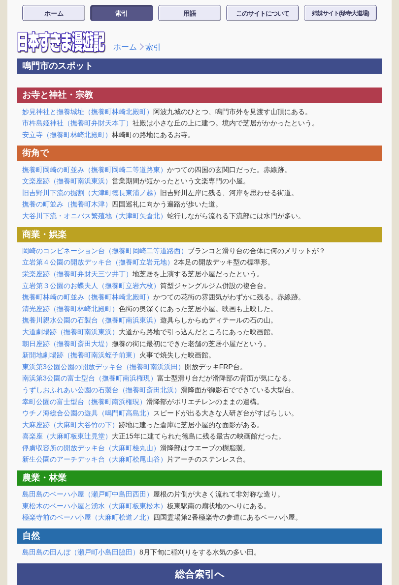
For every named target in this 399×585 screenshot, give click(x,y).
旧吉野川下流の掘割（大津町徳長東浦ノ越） (91, 193)
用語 (189, 13)
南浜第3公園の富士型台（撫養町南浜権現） (89, 378)
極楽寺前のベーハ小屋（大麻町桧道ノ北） (87, 517)
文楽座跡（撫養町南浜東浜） (67, 181)
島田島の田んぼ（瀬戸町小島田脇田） (80, 552)
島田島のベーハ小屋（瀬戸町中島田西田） (87, 494)
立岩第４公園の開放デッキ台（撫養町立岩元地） (98, 262)
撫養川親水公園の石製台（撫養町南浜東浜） (91, 320)
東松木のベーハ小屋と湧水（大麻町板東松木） (94, 506)
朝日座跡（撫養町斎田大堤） (67, 344)
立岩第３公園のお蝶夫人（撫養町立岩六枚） (91, 286)
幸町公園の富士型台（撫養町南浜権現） (84, 402)
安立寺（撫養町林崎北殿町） (67, 135)
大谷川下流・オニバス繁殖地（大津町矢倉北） (94, 216)
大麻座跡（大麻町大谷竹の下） (70, 425)
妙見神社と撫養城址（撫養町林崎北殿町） (87, 112)
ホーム (54, 13)
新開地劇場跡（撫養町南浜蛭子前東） (80, 355)
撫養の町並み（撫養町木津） (67, 204)
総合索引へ (199, 574)
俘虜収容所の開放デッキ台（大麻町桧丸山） (91, 448)
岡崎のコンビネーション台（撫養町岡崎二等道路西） (105, 251)
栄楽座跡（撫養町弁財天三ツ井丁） (77, 274)
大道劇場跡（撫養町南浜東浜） (70, 332)
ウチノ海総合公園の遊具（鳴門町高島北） (87, 413)
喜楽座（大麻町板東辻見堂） (67, 436)
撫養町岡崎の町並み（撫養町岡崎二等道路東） (94, 170)
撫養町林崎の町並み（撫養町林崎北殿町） (87, 297)
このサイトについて (262, 13)
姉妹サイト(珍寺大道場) (340, 13)
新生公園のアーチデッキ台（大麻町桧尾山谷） (94, 459)
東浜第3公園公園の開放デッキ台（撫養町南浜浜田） (103, 367)
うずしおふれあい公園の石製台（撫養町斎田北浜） (101, 390)
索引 (121, 13)
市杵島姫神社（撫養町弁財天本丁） (77, 123)
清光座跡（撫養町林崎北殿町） (70, 309)
